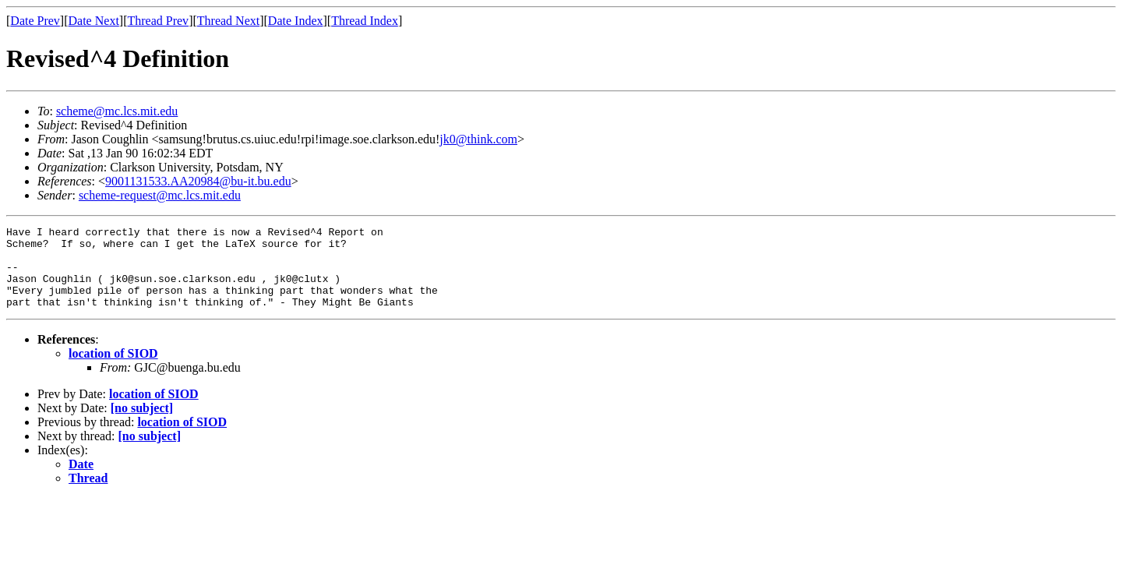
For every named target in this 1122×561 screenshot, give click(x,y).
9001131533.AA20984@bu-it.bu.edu (198, 181)
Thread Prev (158, 20)
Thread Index (364, 20)
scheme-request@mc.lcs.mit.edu (160, 195)
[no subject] (142, 424)
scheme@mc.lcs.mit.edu (117, 111)
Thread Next (228, 20)
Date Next (94, 20)
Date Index (295, 20)
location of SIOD (113, 369)
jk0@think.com (478, 139)
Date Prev (35, 20)
